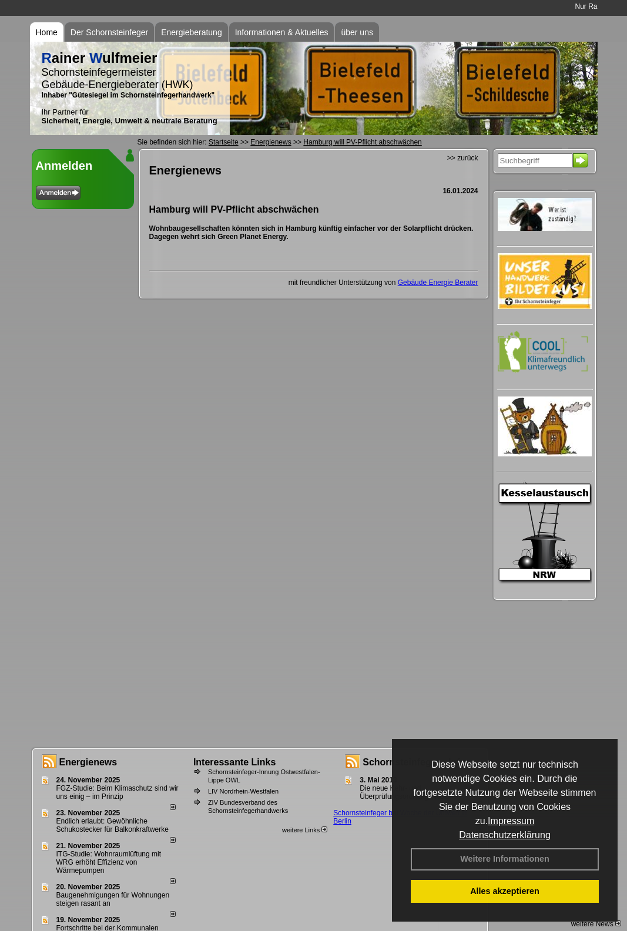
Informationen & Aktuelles (281, 32)
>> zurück (462, 158)
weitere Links (304, 829)
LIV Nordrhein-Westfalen (243, 791)
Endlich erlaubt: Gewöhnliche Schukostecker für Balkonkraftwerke (112, 825)
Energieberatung (191, 32)
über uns (357, 32)
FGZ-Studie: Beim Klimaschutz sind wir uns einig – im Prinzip (117, 792)
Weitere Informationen (504, 858)
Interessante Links (234, 762)
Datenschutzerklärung (505, 835)
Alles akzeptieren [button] (504, 891)
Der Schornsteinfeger (109, 32)
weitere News (596, 924)
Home (47, 32)
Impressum (511, 821)
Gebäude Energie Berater (438, 282)
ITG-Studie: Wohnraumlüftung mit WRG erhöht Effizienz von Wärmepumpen (109, 862)
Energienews (88, 762)
